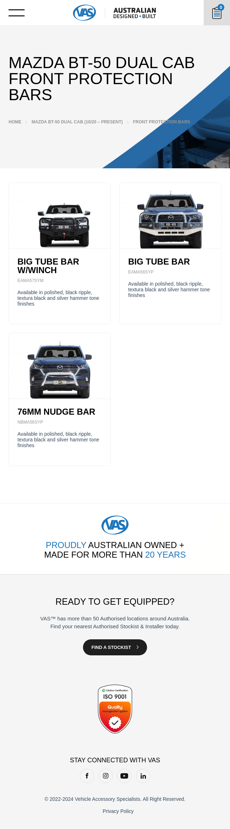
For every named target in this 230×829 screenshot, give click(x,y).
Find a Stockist (111, 647)
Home (15, 121)
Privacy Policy (118, 811)
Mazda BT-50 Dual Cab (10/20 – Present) (77, 121)
